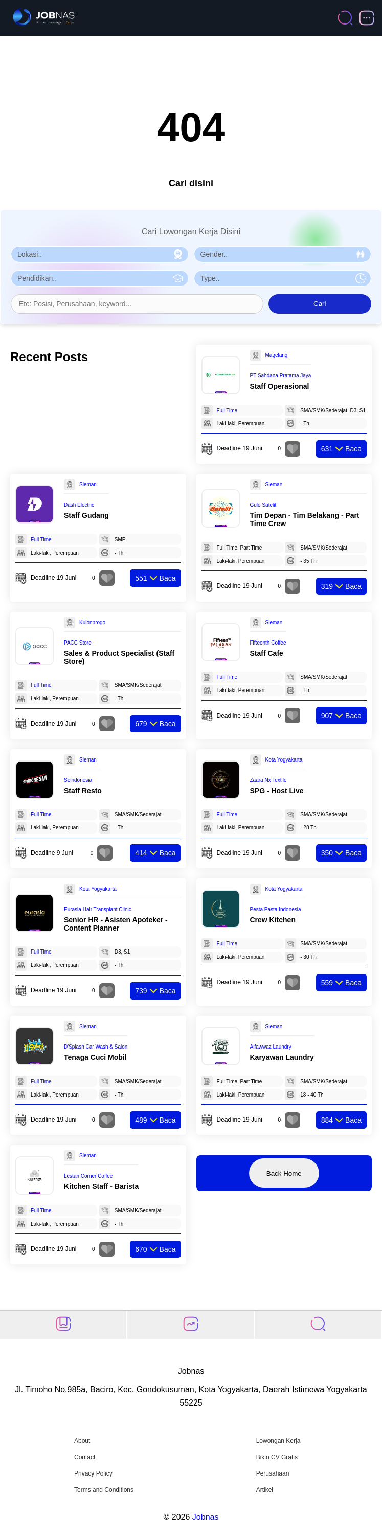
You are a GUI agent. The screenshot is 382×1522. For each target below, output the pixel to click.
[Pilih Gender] (283, 254)
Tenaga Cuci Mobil (95, 1057)
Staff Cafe (266, 653)
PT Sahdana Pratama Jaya (280, 375)
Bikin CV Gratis (277, 1457)
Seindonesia (78, 780)
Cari (319, 303)
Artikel (264, 1489)
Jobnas (205, 1517)
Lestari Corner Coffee (88, 1176)
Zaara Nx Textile (268, 780)
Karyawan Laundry (282, 1057)
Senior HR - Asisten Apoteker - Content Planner (116, 924)
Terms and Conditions (103, 1489)
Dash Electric (79, 505)
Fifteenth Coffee (268, 643)
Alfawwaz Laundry (270, 1047)
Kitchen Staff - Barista (101, 1186)
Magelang (276, 355)
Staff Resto (83, 791)
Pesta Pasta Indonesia (275, 909)
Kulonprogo (92, 622)
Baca (341, 449)
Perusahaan (272, 1473)
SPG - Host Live (277, 791)
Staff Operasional (279, 386)
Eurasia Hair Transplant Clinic (97, 909)
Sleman (88, 484)
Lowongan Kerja (278, 1440)
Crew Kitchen (273, 920)
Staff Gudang (86, 515)
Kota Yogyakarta (284, 760)
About (82, 1440)
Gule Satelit (263, 505)
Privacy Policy (93, 1473)
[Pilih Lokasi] (100, 254)
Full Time (227, 410)
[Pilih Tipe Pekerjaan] (283, 278)
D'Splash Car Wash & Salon (95, 1047)
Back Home (284, 1173)
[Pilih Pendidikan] (100, 278)
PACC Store (78, 643)
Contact (84, 1457)
